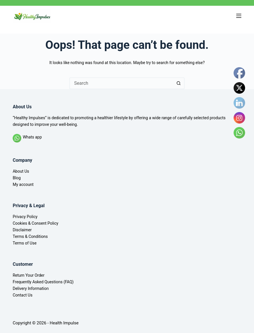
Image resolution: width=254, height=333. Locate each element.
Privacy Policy (25, 216)
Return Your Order (29, 275)
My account (23, 184)
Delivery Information (31, 288)
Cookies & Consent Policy (35, 223)
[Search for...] (121, 83)
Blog (17, 178)
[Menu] (238, 15)
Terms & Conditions (30, 236)
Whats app (32, 137)
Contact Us (22, 295)
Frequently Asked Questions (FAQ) (43, 282)
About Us (21, 171)
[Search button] (178, 83)
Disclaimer (22, 230)
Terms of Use (24, 243)
